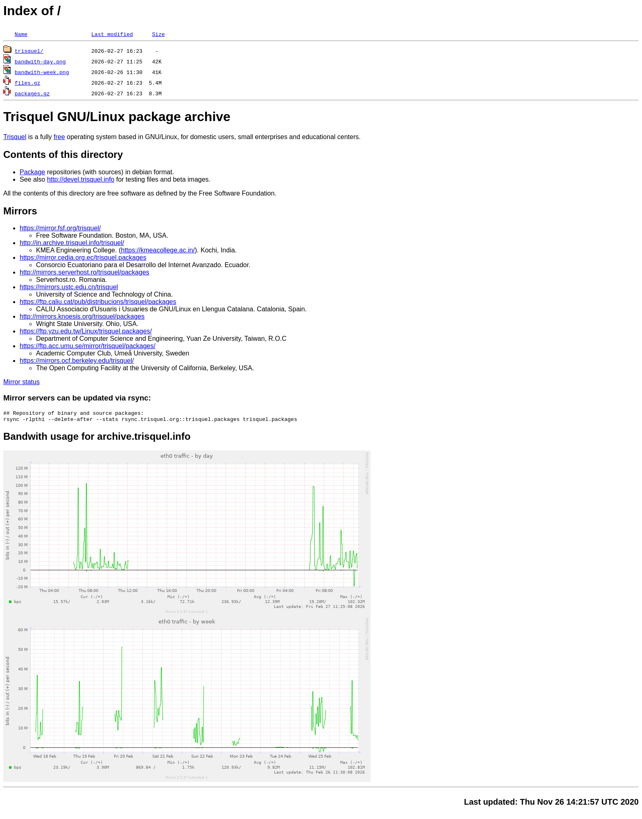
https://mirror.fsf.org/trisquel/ (60, 228)
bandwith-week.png (42, 72)
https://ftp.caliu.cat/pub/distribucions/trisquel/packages (98, 301)
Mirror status (21, 381)
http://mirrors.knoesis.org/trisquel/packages (82, 316)
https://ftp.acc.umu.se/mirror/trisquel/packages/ (88, 345)
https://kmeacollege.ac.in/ (158, 250)
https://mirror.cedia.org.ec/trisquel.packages (83, 257)
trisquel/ (29, 50)
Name (21, 34)
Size (158, 34)
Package (32, 172)
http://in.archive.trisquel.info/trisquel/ (72, 242)
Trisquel (14, 136)
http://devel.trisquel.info (81, 179)
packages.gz (32, 93)
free (59, 136)
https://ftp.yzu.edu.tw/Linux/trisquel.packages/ (86, 331)
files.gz (27, 82)
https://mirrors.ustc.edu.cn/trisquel (69, 287)
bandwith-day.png (40, 61)
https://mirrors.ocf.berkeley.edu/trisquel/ (77, 360)
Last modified (112, 34)
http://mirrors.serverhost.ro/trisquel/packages (84, 272)
